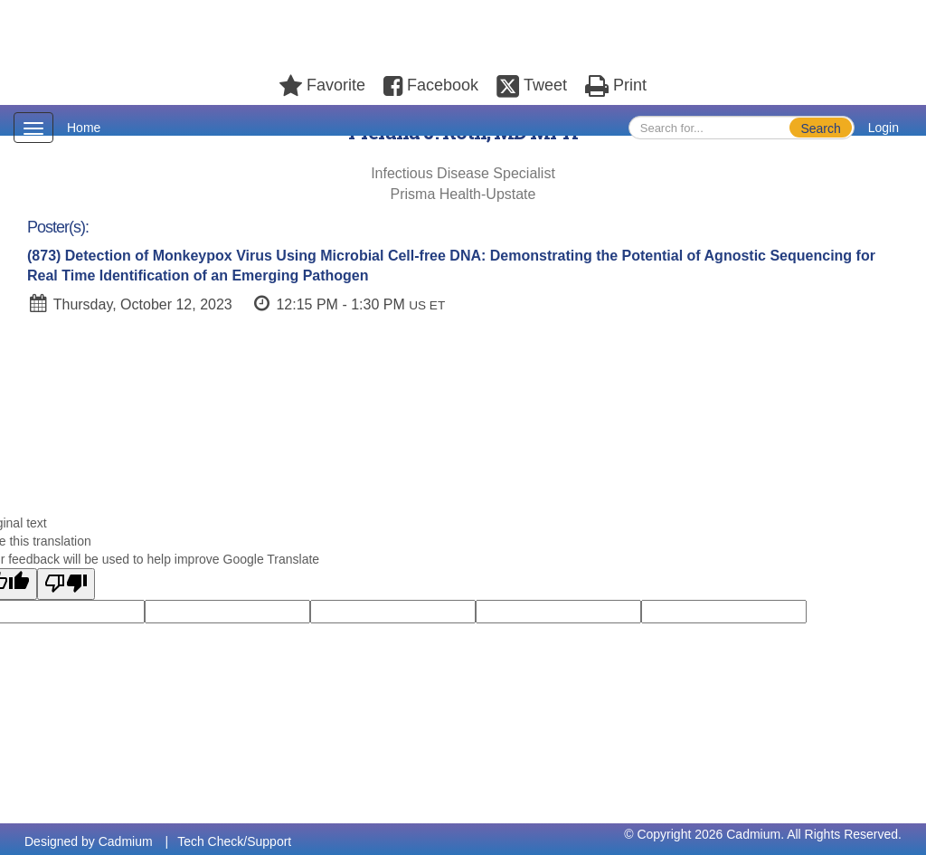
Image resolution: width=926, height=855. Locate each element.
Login (883, 127)
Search (820, 128)
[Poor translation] (66, 584)
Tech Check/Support (234, 841)
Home (83, 127)
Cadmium (126, 841)
